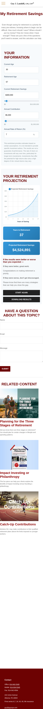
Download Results (21, 299)
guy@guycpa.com (11, 708)
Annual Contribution (12, 109)
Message (3, 348)
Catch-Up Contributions (18, 524)
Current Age (9, 64)
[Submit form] (5, 369)
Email (2, 334)
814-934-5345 (15, 687)
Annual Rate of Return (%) (14, 129)
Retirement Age (10, 77)
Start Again (21, 293)
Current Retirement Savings (15, 89)
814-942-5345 (14, 684)
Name (2, 320)
